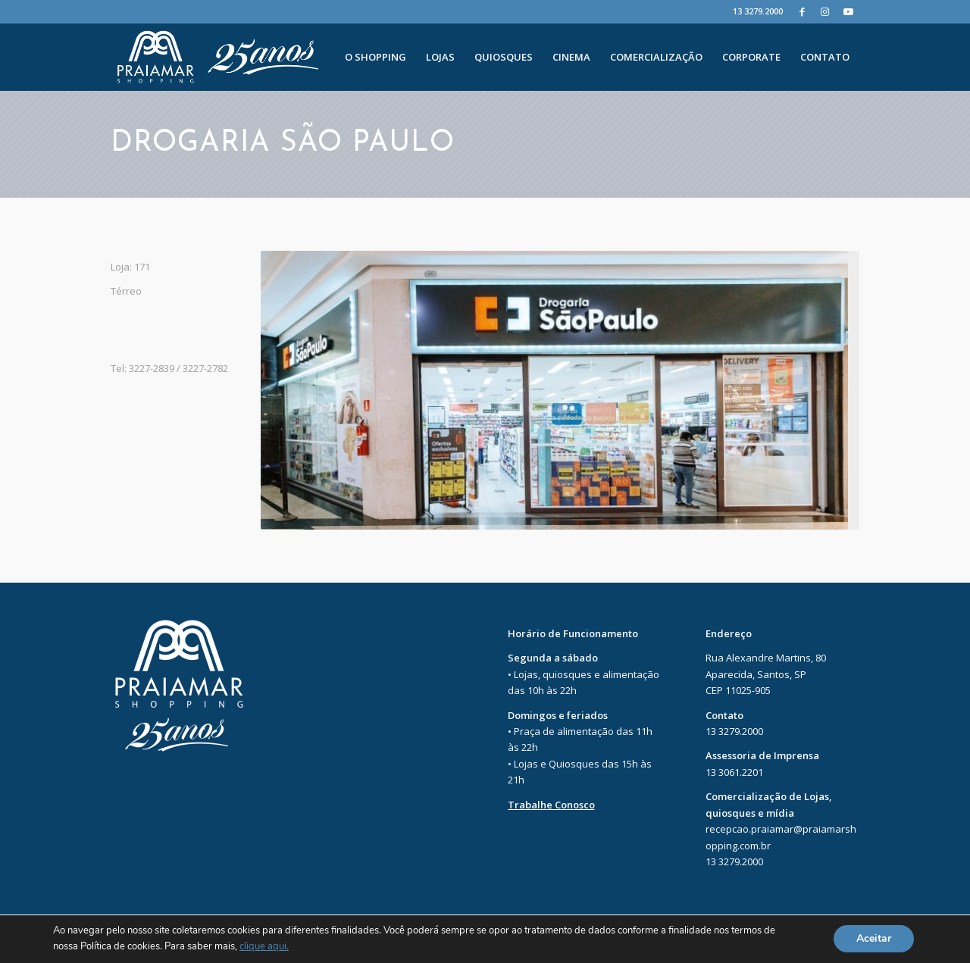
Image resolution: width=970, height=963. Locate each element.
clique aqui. (264, 947)
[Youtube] (848, 11)
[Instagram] (825, 11)
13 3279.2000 (758, 11)
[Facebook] (802, 11)
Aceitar (873, 939)
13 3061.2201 (734, 772)
